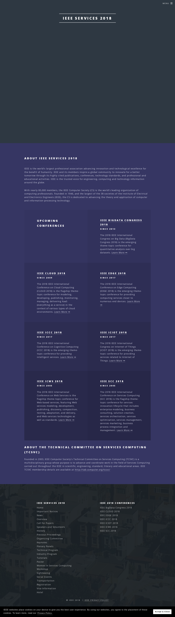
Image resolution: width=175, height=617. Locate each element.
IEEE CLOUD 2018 (51, 273)
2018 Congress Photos (87, 111)
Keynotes (42, 542)
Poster (40, 561)
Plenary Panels (45, 546)
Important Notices (47, 511)
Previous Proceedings (49, 534)
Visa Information (46, 588)
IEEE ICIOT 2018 (113, 332)
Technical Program (47, 550)
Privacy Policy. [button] (45, 613)
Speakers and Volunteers (51, 526)
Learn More (119, 252)
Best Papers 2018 (87, 102)
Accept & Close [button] (162, 612)
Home (40, 507)
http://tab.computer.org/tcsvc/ (92, 469)
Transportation (45, 580)
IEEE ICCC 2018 (49, 332)
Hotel (40, 592)
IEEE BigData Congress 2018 (116, 507)
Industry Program (47, 554)
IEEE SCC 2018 (112, 381)
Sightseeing (43, 572)
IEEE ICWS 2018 (50, 381)
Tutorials (42, 557)
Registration (44, 584)
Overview (42, 519)
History (41, 530)
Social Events (44, 576)
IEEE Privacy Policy (97, 600)
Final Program (87, 93)
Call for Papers (45, 523)
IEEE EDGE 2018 (113, 273)
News (40, 515)
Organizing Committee (50, 538)
